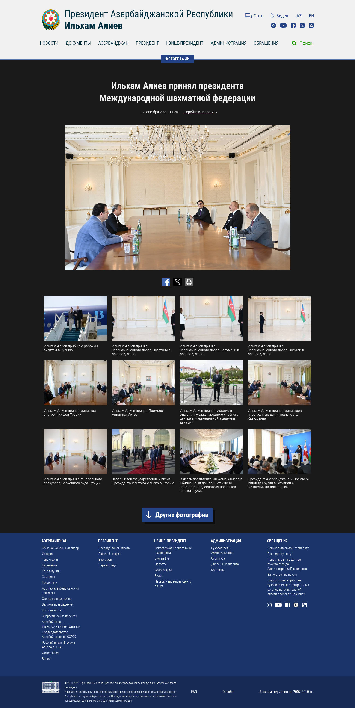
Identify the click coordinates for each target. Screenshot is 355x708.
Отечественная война (56, 599)
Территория (50, 559)
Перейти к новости (199, 112)
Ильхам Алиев (94, 25)
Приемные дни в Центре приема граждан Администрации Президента (287, 564)
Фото (258, 15)
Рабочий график (109, 554)
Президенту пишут (280, 554)
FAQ (194, 692)
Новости (160, 564)
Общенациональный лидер (60, 548)
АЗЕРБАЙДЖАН (113, 43)
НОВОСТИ (49, 43)
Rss (311, 25)
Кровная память (53, 610)
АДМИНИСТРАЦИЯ (228, 43)
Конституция (50, 571)
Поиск (306, 43)
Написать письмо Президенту (288, 548)
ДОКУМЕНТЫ (78, 43)
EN (311, 15)
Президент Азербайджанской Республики (149, 14)
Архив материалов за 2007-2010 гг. (286, 692)
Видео (282, 15)
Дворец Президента (225, 564)
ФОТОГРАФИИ (177, 59)
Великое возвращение (57, 604)
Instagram (273, 25)
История (47, 554)
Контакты (218, 570)
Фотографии (163, 570)
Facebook (293, 25)
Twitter (302, 25)
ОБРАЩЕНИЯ (266, 43)
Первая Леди (107, 565)
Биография (105, 559)
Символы (48, 577)
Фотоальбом (50, 653)
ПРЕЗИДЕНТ (147, 43)
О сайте (228, 692)
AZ (299, 15)
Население (49, 565)
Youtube (283, 25)
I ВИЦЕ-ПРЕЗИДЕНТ (184, 43)
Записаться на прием (282, 574)
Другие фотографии (181, 515)
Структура (218, 558)
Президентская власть (114, 548)
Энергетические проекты (59, 616)
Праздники (49, 583)
